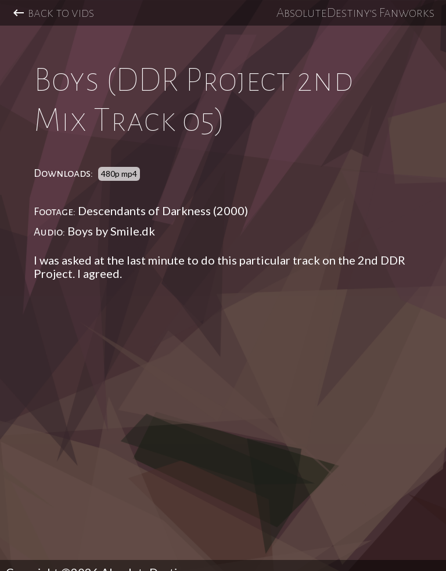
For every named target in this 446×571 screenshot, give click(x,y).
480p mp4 (119, 174)
